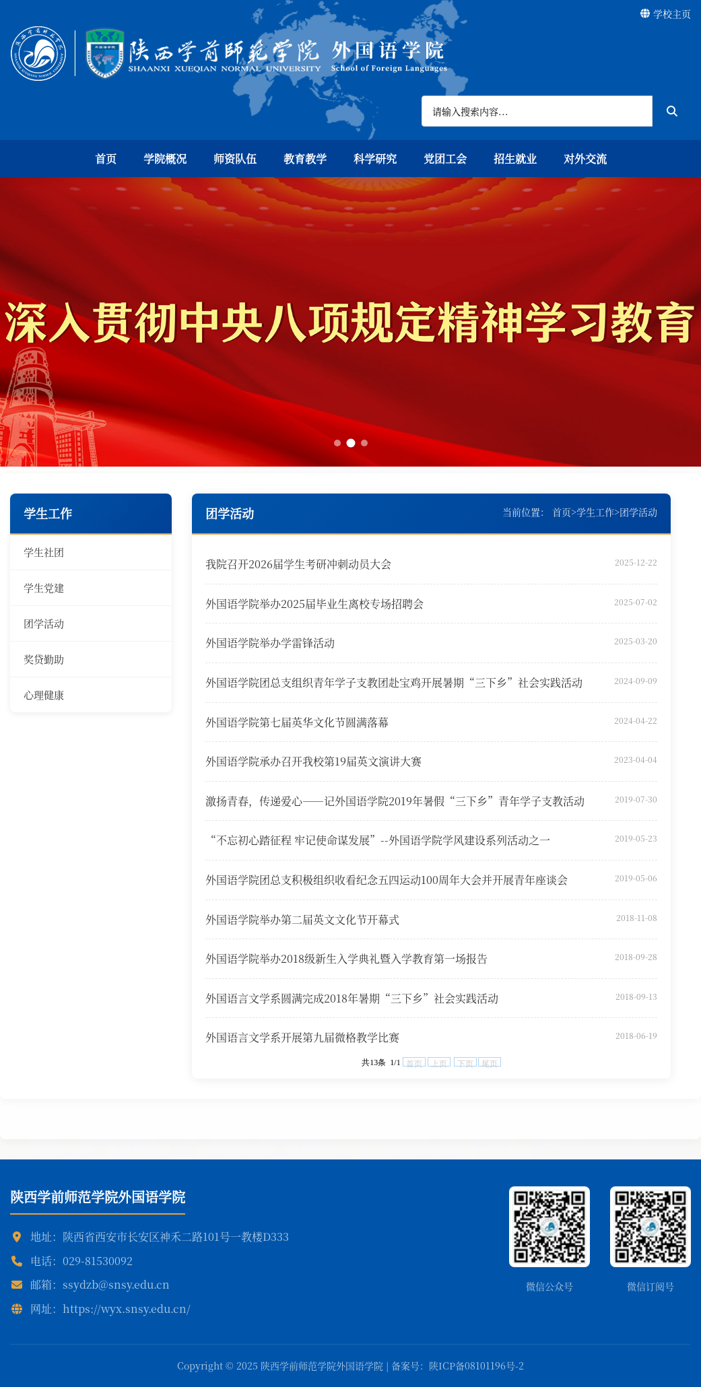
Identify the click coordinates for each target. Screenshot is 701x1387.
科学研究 (375, 158)
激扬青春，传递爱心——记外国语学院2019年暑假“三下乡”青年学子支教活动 (395, 801)
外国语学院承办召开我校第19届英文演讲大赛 (313, 761)
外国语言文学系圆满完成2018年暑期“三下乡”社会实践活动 (351, 998)
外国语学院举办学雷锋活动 (270, 642)
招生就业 (515, 158)
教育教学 (305, 158)
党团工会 (445, 158)
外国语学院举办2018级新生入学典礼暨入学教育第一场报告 (346, 958)
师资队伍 (235, 158)
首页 (105, 158)
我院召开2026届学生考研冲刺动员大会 (298, 564)
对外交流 (585, 158)
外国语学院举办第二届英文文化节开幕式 (302, 919)
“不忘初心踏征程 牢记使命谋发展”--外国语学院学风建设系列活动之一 (377, 840)
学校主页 (665, 13)
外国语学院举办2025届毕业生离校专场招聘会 (314, 603)
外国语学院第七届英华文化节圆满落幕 (297, 722)
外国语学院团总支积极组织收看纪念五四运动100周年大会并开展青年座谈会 (386, 879)
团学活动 (44, 623)
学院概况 (165, 158)
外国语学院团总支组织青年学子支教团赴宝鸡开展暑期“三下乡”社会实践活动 (393, 682)
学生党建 (44, 587)
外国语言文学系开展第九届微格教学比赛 (302, 1037)
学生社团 (44, 552)
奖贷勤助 (44, 659)
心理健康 (44, 694)
